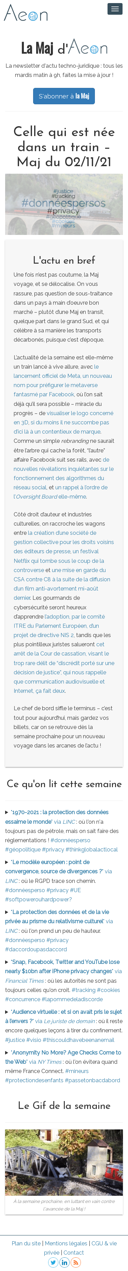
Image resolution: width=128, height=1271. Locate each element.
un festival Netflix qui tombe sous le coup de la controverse (59, 560)
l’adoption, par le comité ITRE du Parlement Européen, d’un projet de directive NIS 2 (59, 625)
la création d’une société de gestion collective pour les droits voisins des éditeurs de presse (64, 542)
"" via (58, 871)
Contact (73, 1252)
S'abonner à (64, 95)
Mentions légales (66, 1243)
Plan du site (26, 1243)
